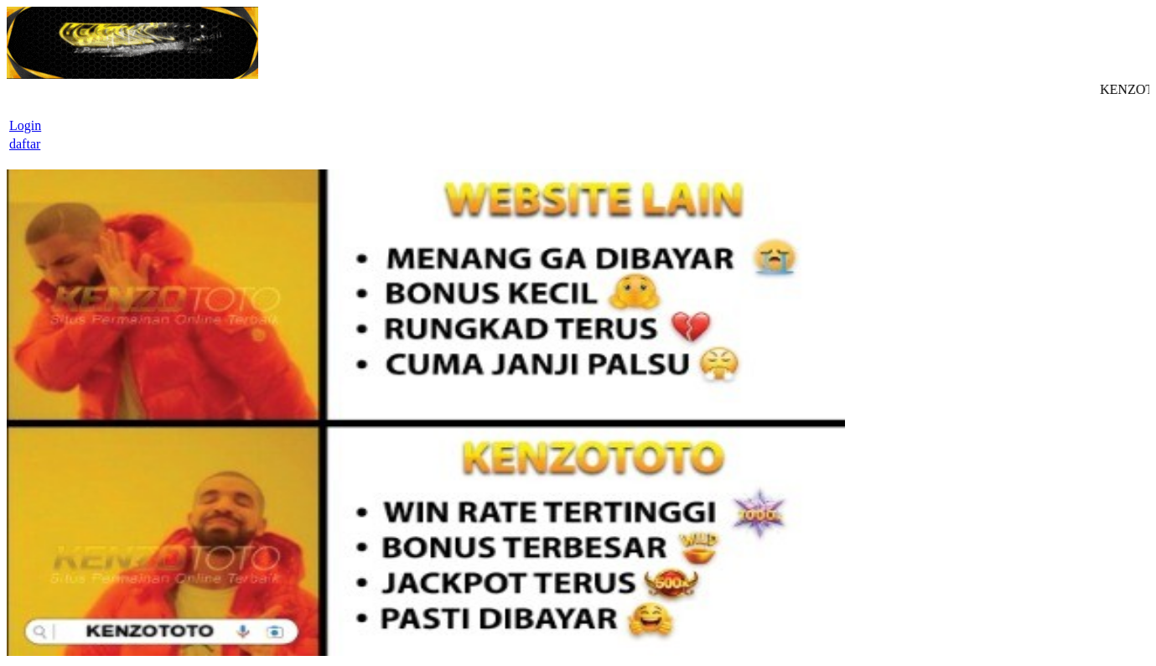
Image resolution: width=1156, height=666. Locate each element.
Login (25, 125)
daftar (24, 144)
